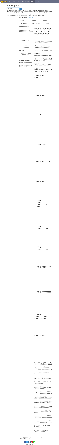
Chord (9, 1)
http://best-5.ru (30, 17)
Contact (38, 1)
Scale (14, 1)
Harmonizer (21, 1)
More (32, 1)
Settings (27, 1)
